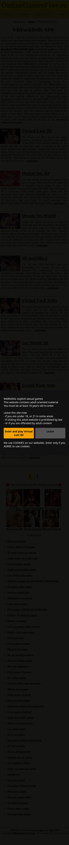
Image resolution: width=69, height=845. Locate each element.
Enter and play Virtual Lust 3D (19, 433)
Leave (50, 431)
